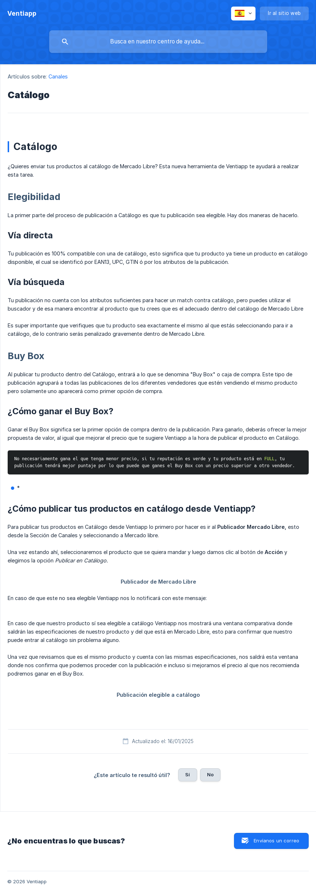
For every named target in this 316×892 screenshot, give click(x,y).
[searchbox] (158, 41)
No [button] (210, 774)
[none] (21, 13)
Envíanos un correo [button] (276, 840)
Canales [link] (58, 76)
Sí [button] (187, 774)
